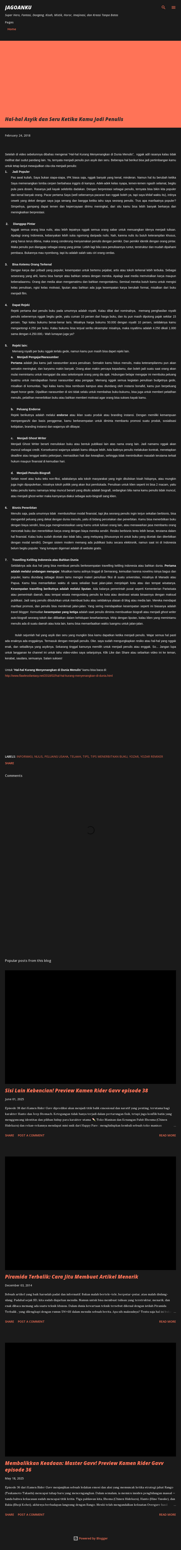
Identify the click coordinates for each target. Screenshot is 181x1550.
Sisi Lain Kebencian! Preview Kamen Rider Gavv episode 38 (76, 1090)
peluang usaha (56, 756)
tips (86, 756)
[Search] (163, 7)
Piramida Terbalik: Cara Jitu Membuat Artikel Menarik (71, 1276)
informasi (25, 756)
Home (11, 29)
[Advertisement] (90, 85)
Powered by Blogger (90, 1538)
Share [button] (9, 763)
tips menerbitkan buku (108, 756)
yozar (134, 756)
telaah (75, 756)
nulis (38, 756)
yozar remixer (151, 756)
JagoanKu (18, 7)
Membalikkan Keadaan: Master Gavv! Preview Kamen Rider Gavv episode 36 (84, 1466)
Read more (167, 1135)
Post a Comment (31, 1135)
